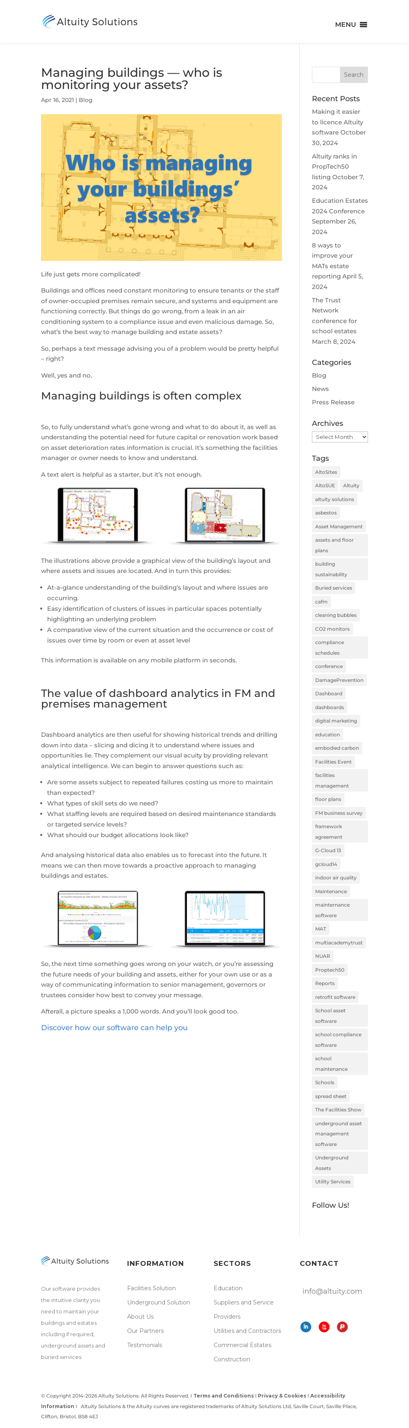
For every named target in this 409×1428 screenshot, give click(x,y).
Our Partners (145, 1331)
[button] (345, 25)
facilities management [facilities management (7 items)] (332, 780)
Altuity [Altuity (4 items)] (351, 485)
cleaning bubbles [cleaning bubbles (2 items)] (336, 615)
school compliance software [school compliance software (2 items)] (338, 1039)
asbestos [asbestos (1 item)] (326, 513)
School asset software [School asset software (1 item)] (330, 1015)
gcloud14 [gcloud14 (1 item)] (326, 864)
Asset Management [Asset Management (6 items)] (339, 526)
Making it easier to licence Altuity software (337, 122)
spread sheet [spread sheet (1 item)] (330, 1096)
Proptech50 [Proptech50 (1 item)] (329, 970)
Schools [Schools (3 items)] (324, 1082)
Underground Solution (158, 1302)
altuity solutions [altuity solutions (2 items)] (334, 499)
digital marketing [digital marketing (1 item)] (336, 721)
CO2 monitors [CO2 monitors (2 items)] (332, 629)
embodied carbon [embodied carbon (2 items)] (337, 748)
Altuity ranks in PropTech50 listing (334, 166)
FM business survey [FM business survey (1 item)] (339, 813)
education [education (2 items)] (327, 734)
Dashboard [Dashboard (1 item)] (328, 693)
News (320, 389)
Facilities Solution (151, 1288)
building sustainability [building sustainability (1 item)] (331, 569)
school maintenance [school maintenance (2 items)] (331, 1063)
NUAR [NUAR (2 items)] (322, 956)
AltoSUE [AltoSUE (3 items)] (325, 485)
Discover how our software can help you (114, 1027)
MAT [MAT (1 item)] (320, 929)
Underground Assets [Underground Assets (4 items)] (331, 1163)
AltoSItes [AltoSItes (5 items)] (326, 472)
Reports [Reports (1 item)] (325, 983)
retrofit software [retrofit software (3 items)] (335, 997)
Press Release (333, 402)
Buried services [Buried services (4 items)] (333, 588)
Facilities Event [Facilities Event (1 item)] (333, 762)
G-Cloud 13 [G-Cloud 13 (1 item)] (328, 850)
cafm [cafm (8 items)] (321, 602)
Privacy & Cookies (282, 1396)
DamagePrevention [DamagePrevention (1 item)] (339, 680)
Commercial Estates (242, 1345)
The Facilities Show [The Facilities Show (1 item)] (338, 1110)
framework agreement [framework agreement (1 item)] (328, 831)
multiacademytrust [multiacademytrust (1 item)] (339, 943)
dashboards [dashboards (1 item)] (329, 707)
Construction (232, 1359)
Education (228, 1288)
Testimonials (144, 1345)
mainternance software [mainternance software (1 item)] (332, 910)
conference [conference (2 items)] (329, 666)
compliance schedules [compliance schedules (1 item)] (329, 647)
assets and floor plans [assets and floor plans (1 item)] (334, 545)
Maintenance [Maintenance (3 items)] (331, 891)
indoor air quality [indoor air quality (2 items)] (336, 878)
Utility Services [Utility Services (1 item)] (333, 1181)
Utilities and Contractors (247, 1331)
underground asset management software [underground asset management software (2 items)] (338, 1133)
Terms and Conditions (223, 1396)
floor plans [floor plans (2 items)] (328, 799)
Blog (86, 100)
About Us (140, 1316)
